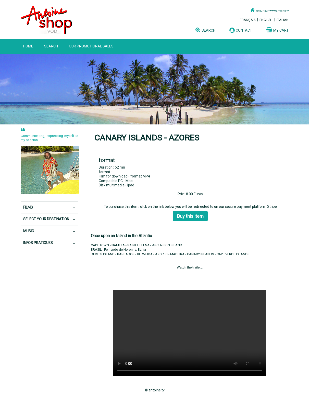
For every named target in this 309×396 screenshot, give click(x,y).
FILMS (28, 207)
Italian (283, 20)
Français (247, 20)
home (28, 46)
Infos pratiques (38, 243)
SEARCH (51, 46)
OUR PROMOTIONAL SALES (91, 46)
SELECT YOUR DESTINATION (46, 219)
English (266, 20)
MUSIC (28, 231)
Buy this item (190, 216)
